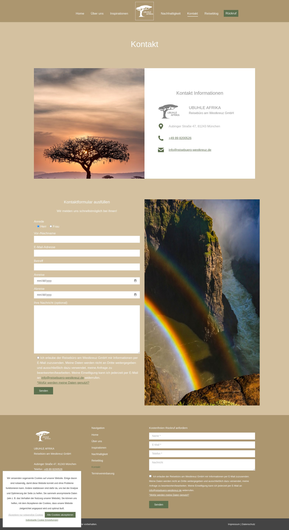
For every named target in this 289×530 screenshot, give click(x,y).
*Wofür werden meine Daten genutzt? (63, 382)
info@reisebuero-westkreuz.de (190, 150)
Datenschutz (248, 524)
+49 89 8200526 (180, 138)
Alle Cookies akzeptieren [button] (60, 514)
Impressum (234, 524)
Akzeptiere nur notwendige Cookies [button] (25, 515)
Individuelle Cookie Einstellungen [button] (42, 520)
